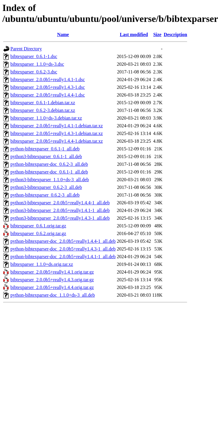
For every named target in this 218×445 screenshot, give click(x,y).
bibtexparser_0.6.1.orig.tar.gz (38, 225)
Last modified (134, 34)
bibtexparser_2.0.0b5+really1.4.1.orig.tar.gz (52, 271)
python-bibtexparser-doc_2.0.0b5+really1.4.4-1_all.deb (63, 241)
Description (175, 34)
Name (63, 34)
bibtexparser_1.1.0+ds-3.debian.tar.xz (46, 118)
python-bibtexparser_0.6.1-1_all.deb (44, 148)
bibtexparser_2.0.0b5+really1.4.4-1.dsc (47, 94)
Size (157, 34)
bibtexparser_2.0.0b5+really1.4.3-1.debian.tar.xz (56, 133)
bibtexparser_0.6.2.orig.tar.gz (38, 233)
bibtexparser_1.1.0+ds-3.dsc (37, 64)
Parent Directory (26, 48)
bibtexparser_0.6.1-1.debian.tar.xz (42, 102)
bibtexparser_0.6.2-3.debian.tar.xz (42, 110)
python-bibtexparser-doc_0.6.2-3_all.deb (49, 164)
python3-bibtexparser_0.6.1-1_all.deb (46, 156)
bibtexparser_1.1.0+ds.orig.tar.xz (41, 264)
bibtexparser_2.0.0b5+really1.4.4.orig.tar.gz (52, 287)
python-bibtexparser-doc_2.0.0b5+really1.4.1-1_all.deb (63, 256)
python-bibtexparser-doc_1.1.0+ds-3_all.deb (52, 295)
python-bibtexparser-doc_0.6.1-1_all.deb (49, 171)
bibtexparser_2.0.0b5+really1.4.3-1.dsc (47, 87)
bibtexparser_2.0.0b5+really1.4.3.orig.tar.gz (52, 279)
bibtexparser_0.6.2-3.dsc (33, 71)
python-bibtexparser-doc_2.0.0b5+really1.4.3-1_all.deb (63, 248)
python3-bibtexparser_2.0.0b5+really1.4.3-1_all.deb (60, 218)
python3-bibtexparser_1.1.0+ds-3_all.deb (49, 179)
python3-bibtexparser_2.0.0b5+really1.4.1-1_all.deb (60, 210)
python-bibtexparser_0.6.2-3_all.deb (44, 194)
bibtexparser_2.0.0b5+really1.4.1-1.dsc (47, 79)
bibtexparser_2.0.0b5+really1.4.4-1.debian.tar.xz (56, 141)
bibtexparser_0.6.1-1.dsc (33, 56)
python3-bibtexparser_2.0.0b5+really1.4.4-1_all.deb (60, 202)
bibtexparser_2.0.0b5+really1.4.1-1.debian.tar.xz (56, 125)
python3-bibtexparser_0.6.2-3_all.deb (46, 187)
